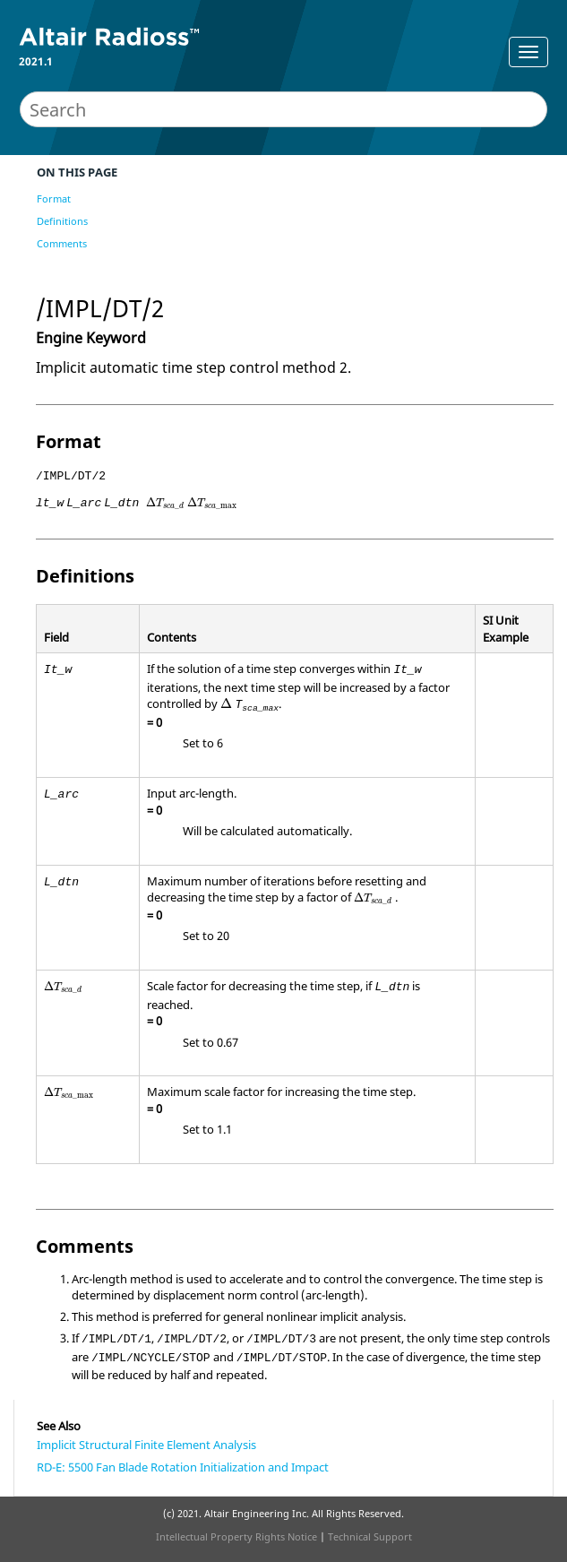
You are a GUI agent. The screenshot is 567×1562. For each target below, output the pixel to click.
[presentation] (165, 503)
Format (54, 198)
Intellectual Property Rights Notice (236, 1536)
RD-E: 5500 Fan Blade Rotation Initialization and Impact (183, 1467)
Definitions (62, 221)
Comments (62, 243)
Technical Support (370, 1536)
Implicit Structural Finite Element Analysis (146, 1445)
